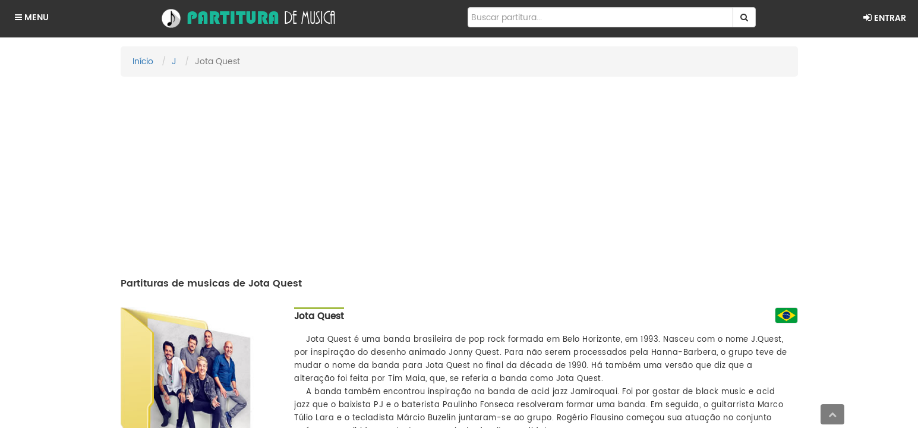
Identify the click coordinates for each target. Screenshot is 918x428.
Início (143, 61)
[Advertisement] (459, 172)
